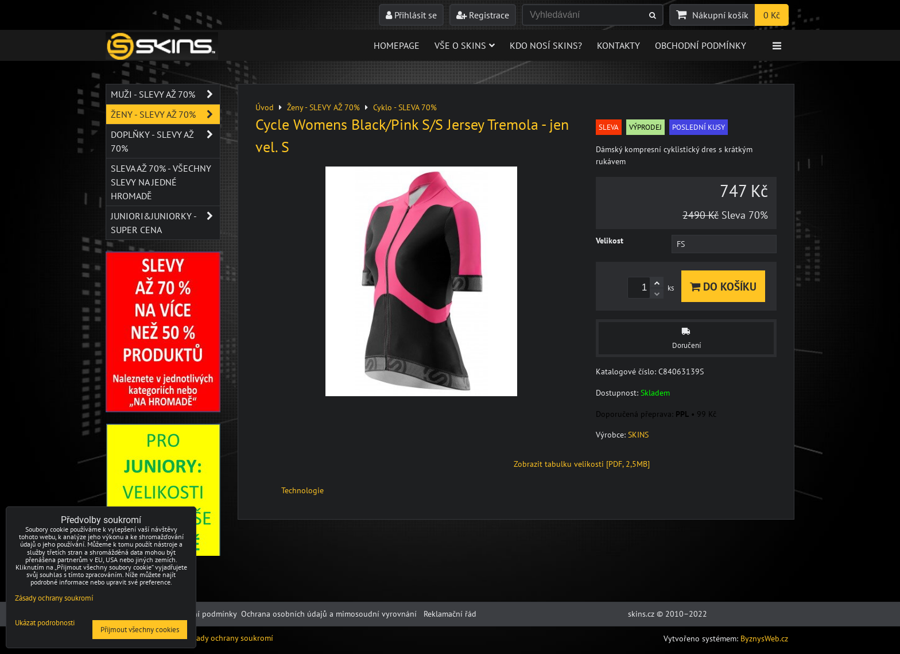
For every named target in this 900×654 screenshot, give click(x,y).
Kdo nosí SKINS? (546, 45)
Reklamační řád (450, 614)
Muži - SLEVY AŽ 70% (165, 94)
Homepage (397, 45)
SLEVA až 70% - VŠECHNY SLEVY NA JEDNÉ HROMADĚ (161, 182)
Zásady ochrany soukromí (228, 638)
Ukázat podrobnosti (45, 623)
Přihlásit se (411, 15)
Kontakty (618, 45)
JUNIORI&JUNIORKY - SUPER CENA (165, 222)
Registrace (482, 15)
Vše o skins (465, 45)
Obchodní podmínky (700, 45)
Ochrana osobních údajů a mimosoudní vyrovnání (329, 614)
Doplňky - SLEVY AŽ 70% (165, 141)
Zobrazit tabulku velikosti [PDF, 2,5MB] (582, 464)
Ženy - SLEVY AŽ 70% (165, 114)
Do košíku (723, 286)
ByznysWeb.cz (764, 638)
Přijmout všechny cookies (139, 629)
